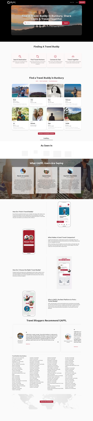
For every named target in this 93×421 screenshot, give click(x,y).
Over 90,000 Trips (55, 26)
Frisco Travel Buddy (68, 376)
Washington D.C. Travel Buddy (17, 361)
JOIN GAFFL (82, 2)
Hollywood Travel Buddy (34, 385)
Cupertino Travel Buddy (34, 369)
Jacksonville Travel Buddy (35, 370)
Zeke (32, 99)
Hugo (49, 123)
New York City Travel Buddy (17, 369)
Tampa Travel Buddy (16, 387)
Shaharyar (68, 99)
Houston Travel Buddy (16, 382)
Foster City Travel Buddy (69, 380)
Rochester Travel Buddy (69, 364)
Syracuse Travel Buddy (69, 379)
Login (77, 2)
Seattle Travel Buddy (16, 362)
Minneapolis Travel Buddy (52, 360)
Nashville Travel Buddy (34, 384)
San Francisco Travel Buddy (17, 371)
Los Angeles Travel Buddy (17, 359)
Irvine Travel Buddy (33, 378)
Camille (67, 123)
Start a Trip (72, 2)
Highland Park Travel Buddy (35, 380)
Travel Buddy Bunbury (53, 81)
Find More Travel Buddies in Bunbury (46, 133)
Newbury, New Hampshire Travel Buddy (19, 380)
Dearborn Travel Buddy (69, 361)
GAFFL (37, 81)
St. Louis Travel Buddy (34, 373)
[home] (11, 2)
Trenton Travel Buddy (16, 370)
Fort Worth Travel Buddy (69, 374)
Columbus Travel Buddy (34, 357)
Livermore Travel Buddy (34, 366)
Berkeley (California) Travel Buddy (53, 369)
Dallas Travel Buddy (16, 375)
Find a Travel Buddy (43, 81)
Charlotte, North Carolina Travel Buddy (37, 364)
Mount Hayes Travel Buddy (35, 376)
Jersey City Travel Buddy (16, 368)
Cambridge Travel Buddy (52, 370)
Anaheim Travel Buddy (34, 387)
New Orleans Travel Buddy (52, 379)
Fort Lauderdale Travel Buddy (35, 383)
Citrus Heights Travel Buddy (52, 368)
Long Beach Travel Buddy (70, 368)
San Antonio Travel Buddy (34, 361)
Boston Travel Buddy (16, 378)
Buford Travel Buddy (51, 359)
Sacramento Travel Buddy (34, 365)
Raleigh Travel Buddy (51, 371)
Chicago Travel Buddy (16, 360)
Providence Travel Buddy (34, 375)
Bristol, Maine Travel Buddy (70, 385)
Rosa (49, 99)
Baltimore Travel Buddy (34, 371)
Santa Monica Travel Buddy (70, 383)
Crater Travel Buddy (69, 375)
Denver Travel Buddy (16, 366)
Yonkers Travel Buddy (16, 389)
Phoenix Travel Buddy (16, 379)
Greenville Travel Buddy (51, 380)
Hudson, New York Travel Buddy (18, 357)
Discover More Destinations (46, 401)
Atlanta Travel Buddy (16, 365)
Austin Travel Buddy (16, 376)
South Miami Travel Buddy (34, 368)
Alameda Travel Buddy (51, 357)
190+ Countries (40, 26)
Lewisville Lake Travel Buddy (52, 378)
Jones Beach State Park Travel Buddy (54, 373)
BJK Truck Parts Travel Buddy (70, 373)
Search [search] (66, 23)
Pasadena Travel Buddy (69, 369)
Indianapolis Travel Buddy (17, 388)
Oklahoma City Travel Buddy (70, 388)
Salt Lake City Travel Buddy (52, 365)
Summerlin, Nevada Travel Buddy (71, 378)
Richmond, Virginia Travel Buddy (53, 376)
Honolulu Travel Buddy (34, 379)
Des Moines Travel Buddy (52, 361)
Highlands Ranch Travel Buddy (53, 366)
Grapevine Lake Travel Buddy (70, 384)
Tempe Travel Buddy (69, 370)
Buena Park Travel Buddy (52, 362)
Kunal (14, 99)
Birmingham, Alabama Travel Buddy (18, 385)
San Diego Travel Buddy (16, 383)
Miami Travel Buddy (51, 374)
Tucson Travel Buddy (69, 360)
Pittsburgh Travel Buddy (34, 374)
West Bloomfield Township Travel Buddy (55, 375)
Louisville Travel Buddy (69, 371)
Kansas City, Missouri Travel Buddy (36, 360)
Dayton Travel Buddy (69, 382)
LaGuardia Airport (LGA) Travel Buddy (36, 382)
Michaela (33, 123)
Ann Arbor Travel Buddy (69, 357)
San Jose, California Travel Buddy (18, 364)
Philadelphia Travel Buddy (34, 362)
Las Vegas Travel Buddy (51, 364)
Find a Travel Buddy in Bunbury (46, 78)
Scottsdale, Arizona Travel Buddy (53, 385)
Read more (76, 346)
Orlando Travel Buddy (34, 359)
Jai (14, 123)
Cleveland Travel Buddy (69, 359)
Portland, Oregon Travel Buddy (18, 384)
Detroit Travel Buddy (69, 362)
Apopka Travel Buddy (51, 387)
